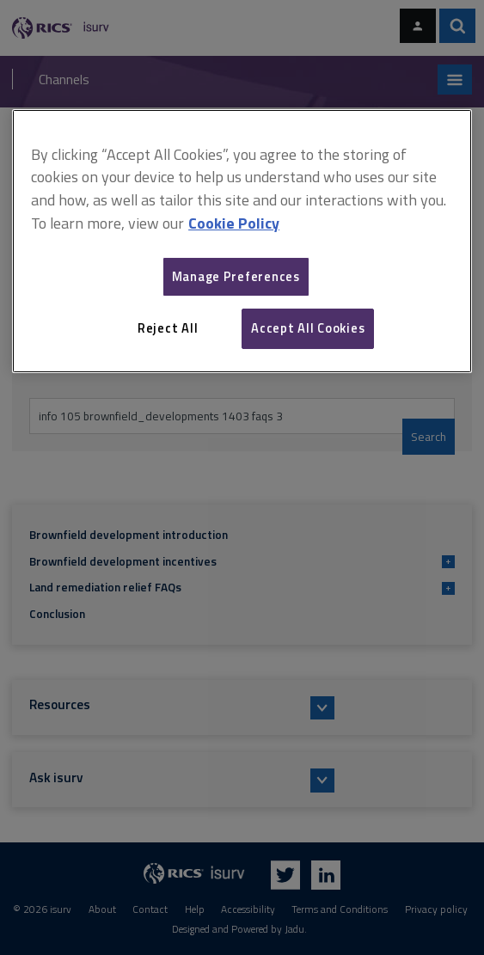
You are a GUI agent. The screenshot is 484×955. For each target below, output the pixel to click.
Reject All (168, 328)
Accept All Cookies (308, 328)
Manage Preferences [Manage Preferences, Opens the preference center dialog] (236, 276)
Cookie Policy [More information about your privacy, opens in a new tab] (233, 223)
